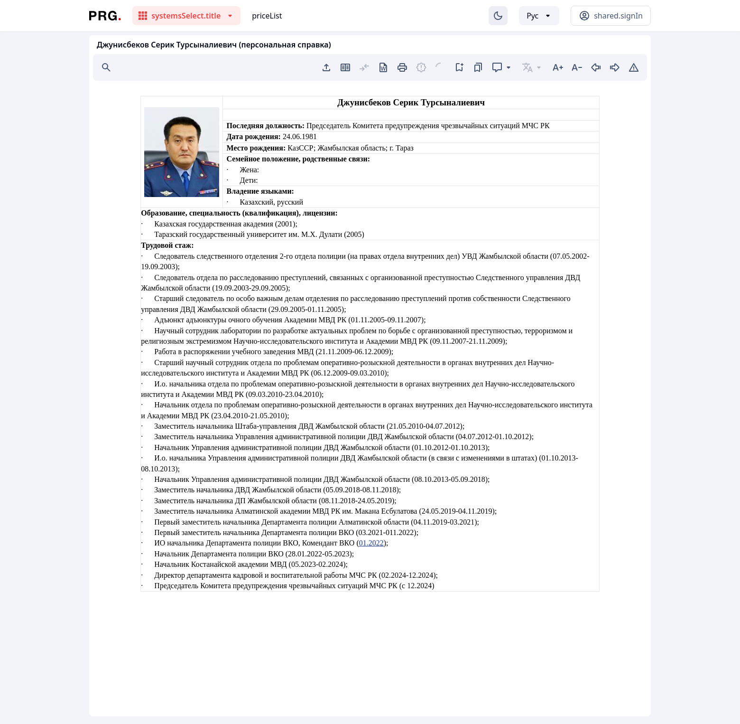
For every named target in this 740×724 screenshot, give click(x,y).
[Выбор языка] (539, 15)
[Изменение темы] (498, 15)
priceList (267, 15)
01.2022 (371, 543)
